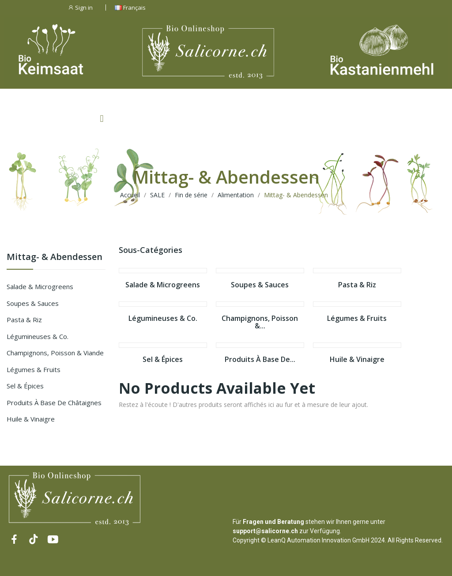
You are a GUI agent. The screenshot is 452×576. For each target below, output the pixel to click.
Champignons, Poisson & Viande (55, 352)
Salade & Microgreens (40, 286)
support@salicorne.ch (265, 531)
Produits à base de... (260, 360)
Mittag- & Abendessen (54, 257)
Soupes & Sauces (33, 303)
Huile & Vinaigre (31, 418)
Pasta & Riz (24, 319)
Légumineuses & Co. (37, 336)
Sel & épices (25, 385)
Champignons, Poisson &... (260, 322)
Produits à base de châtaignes (54, 402)
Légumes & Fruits (33, 369)
